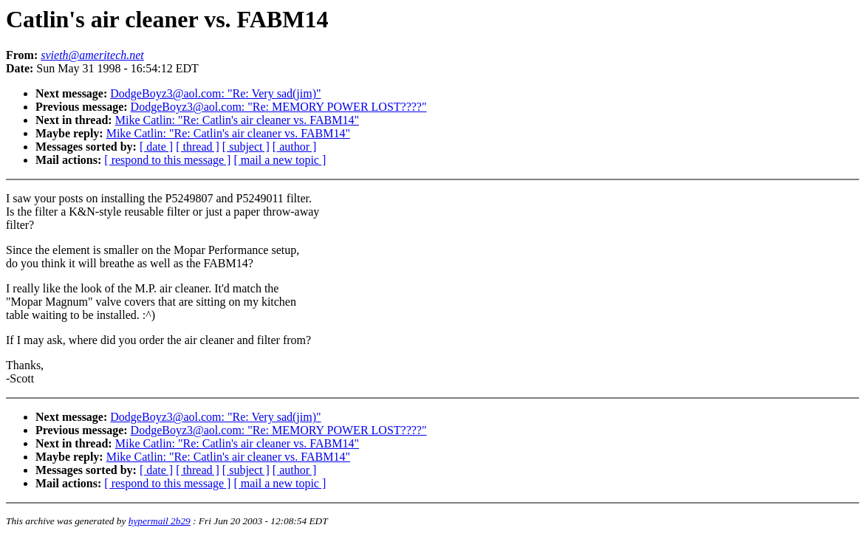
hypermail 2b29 (160, 520)
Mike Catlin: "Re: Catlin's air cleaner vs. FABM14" (237, 120)
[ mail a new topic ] (279, 160)
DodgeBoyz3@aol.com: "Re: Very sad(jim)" (215, 93)
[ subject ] (246, 146)
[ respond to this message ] (167, 160)
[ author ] (295, 146)
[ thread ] (197, 146)
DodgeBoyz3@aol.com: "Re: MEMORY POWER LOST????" (279, 106)
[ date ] (156, 146)
